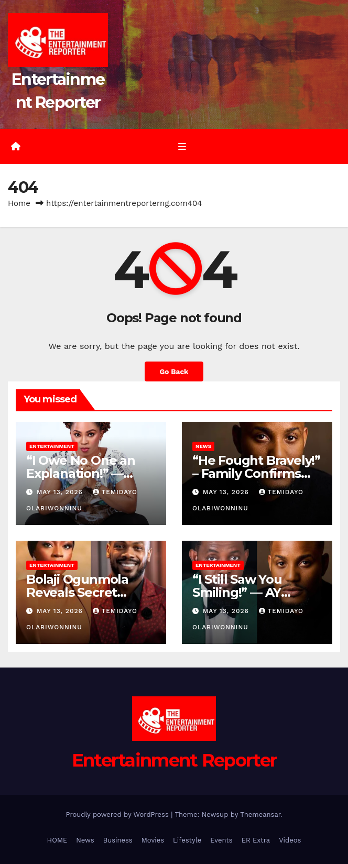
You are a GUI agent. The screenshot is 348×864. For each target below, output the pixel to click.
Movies (153, 840)
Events (221, 840)
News (203, 446)
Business (118, 840)
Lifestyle (187, 840)
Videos (290, 840)
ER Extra (256, 840)
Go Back (173, 371)
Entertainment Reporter (174, 760)
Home (19, 203)
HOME (57, 840)
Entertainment (51, 446)
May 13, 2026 (61, 492)
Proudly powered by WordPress (118, 814)
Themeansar (260, 814)
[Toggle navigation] (181, 147)
